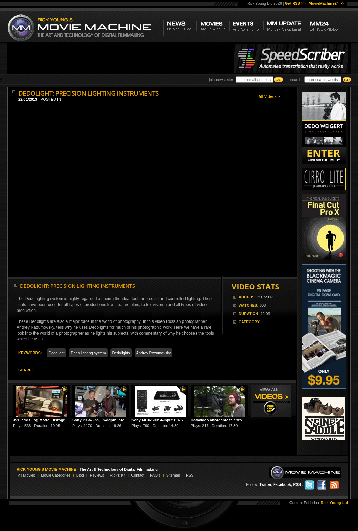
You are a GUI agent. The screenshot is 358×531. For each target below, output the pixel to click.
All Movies (26, 475)
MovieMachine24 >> (326, 3)
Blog (80, 475)
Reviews (97, 475)
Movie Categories (56, 475)
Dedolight (56, 353)
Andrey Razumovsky (153, 353)
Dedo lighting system (88, 353)
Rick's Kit (117, 475)
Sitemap (173, 475)
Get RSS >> (295, 3)
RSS (190, 475)
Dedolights (121, 353)
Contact (137, 475)
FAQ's (155, 475)
